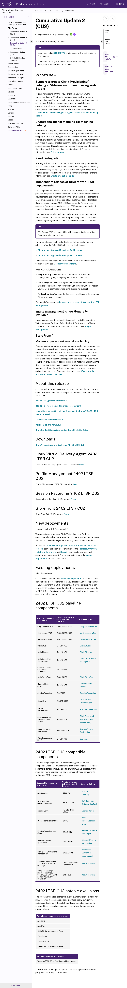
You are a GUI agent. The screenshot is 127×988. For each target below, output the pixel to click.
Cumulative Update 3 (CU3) (18, 38)
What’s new (108, 32)
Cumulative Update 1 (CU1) (18, 53)
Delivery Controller (88, 639)
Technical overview (15, 74)
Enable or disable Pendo (62, 176)
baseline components (71, 578)
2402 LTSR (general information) (51, 401)
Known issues (13, 64)
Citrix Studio (85, 646)
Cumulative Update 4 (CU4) (18, 33)
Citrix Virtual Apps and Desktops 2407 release (60, 250)
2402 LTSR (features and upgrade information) (58, 406)
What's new (12, 28)
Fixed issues (17, 49)
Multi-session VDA (88, 633)
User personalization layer (88, 821)
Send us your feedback (109, 69)
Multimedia (12, 99)
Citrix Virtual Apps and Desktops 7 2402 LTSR (17, 23)
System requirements (16, 71)
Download (84, 739)
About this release (108, 42)
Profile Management (88, 709)
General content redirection (19, 102)
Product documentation (30, 4)
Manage (11, 113)
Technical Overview (88, 549)
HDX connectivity (15, 88)
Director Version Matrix (65, 264)
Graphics (11, 95)
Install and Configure (45, 552)
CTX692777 (59, 53)
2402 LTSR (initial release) (17, 59)
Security (64, 552)
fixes (81, 465)
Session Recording (88, 693)
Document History (17, 130)
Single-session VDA (88, 627)
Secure (10, 85)
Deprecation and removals (48, 425)
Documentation (88, 864)
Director (11, 120)
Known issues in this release (49, 419)
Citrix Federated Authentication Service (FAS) (87, 719)
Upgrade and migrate (16, 81)
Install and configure (16, 78)
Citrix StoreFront (87, 677)
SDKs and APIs (14, 127)
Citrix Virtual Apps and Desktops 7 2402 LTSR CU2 (59, 445)
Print (10, 106)
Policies (11, 109)
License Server (88, 811)
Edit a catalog (57, 152)
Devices (11, 92)
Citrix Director (86, 652)
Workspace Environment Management (87, 853)
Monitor (11, 116)
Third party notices (15, 123)
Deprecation (13, 67)
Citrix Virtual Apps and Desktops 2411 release (60, 255)
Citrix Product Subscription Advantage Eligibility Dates (61, 430)
